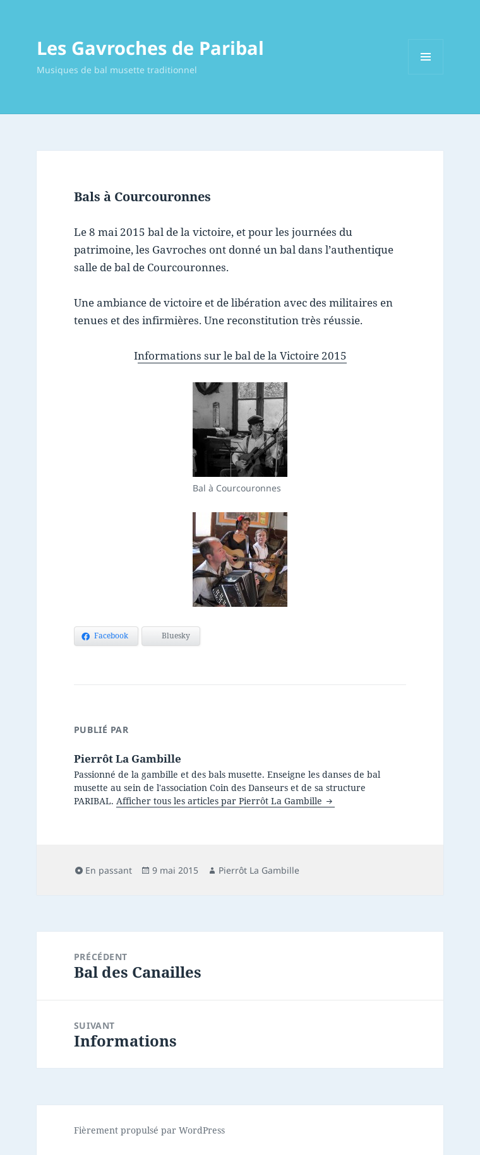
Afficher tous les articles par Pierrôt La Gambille (220, 801)
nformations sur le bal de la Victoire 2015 (242, 355)
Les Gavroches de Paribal (150, 47)
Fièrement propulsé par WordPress (149, 1130)
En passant (108, 870)
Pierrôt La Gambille (259, 870)
